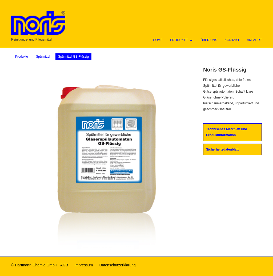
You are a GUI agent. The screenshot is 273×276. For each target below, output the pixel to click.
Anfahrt (254, 40)
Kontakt (231, 40)
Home (158, 40)
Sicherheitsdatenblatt (222, 149)
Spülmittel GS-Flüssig (73, 56)
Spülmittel (43, 56)
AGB (64, 265)
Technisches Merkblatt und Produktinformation (226, 132)
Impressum (83, 265)
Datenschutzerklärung (117, 265)
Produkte (179, 40)
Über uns (208, 40)
